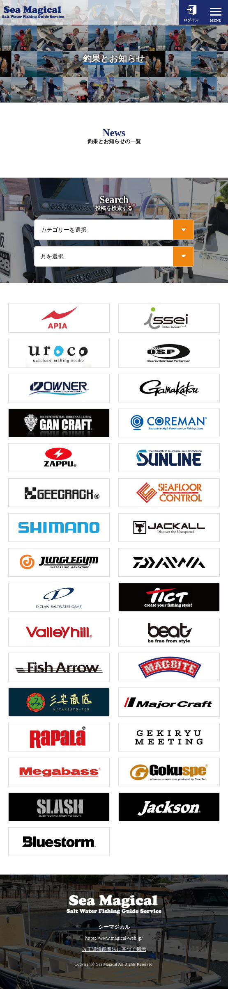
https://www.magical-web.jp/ (114, 938)
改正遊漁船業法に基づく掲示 (114, 949)
